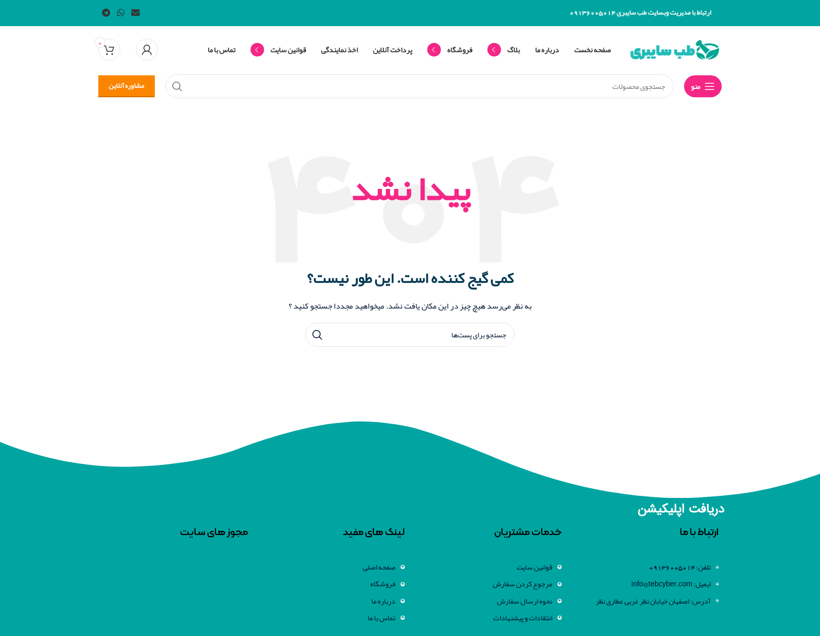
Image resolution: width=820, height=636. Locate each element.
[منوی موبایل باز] (703, 86)
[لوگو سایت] (675, 51)
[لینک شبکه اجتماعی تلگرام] (105, 13)
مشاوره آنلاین (126, 86)
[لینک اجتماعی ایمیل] (135, 13)
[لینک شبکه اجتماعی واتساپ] (120, 13)
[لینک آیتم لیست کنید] (645, 583)
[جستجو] (410, 335)
